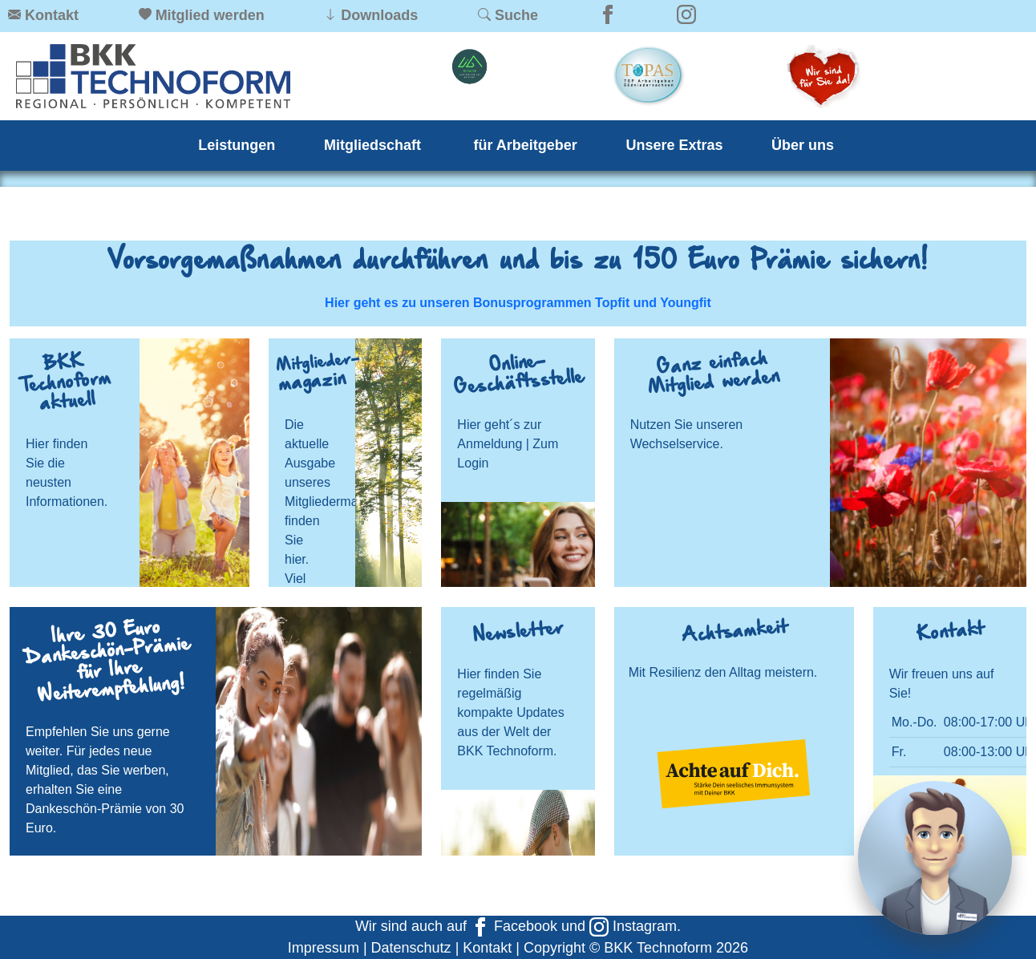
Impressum (323, 948)
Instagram (633, 926)
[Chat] (935, 858)
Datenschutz (411, 948)
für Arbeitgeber (525, 145)
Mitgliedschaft (374, 145)
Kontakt (487, 948)
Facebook (514, 926)
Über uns (802, 145)
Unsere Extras (673, 145)
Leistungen (236, 145)
